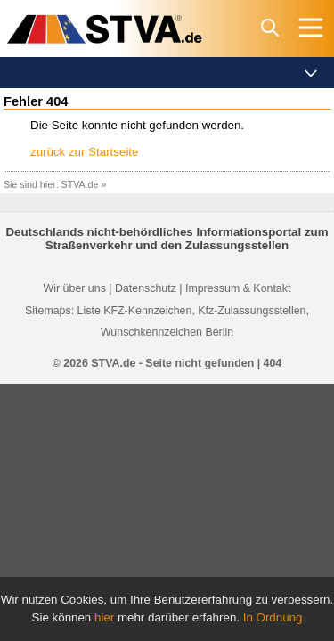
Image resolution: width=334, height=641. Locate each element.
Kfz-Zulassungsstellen (251, 310)
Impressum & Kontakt (237, 288)
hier (104, 617)
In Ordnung (273, 617)
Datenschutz (145, 288)
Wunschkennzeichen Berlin (167, 332)
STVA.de (80, 184)
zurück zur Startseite (84, 151)
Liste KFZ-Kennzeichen (134, 310)
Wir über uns (75, 288)
